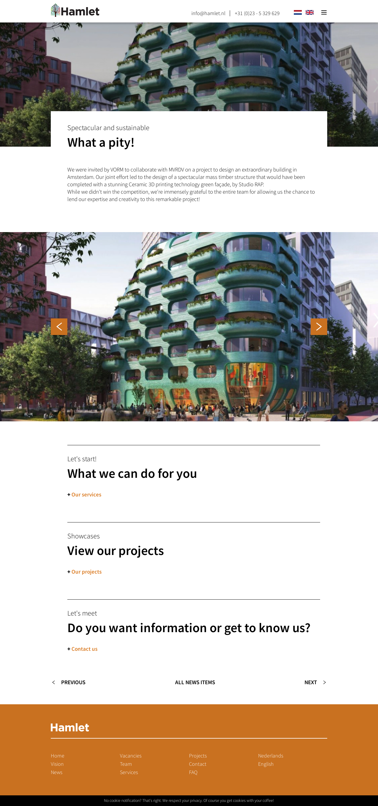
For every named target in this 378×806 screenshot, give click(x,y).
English (266, 764)
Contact (197, 764)
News (56, 772)
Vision (57, 764)
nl (298, 12)
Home (57, 755)
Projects (198, 755)
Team (126, 764)
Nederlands (270, 755)
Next (310, 682)
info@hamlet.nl (208, 13)
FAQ (193, 772)
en (309, 12)
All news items (195, 682)
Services (129, 772)
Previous (73, 682)
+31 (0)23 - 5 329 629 (257, 13)
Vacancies (130, 755)
